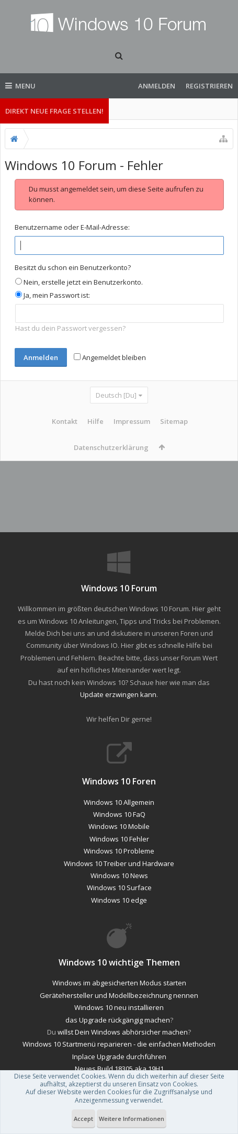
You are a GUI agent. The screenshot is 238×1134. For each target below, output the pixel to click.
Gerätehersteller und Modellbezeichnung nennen (119, 1003)
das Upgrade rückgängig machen (117, 1028)
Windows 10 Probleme (119, 859)
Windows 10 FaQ (119, 822)
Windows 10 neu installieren (119, 1015)
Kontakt (64, 421)
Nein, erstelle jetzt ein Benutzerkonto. (79, 282)
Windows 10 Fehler (119, 847)
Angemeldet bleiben (110, 357)
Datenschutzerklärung (111, 447)
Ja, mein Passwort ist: (52, 295)
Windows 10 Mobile (119, 834)
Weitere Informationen (131, 1118)
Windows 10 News (119, 884)
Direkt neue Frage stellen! (54, 111)
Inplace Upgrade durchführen (119, 1065)
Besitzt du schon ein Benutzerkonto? (73, 267)
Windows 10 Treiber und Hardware (119, 872)
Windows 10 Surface (119, 896)
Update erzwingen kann (118, 703)
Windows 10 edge (119, 908)
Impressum (132, 421)
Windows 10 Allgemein (119, 810)
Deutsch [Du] (116, 395)
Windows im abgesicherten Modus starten (119, 991)
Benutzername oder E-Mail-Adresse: (72, 227)
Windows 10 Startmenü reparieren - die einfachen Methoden (119, 1052)
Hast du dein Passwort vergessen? (70, 328)
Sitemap (174, 421)
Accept (83, 1118)
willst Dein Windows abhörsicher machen (123, 1040)
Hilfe (95, 421)
